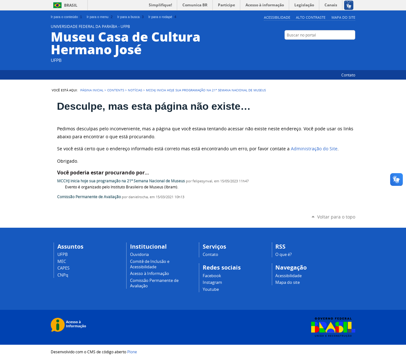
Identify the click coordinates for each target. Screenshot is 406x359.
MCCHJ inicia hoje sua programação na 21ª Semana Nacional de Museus (121, 181)
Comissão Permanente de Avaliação (89, 196)
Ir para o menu (100, 17)
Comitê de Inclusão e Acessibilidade (149, 264)
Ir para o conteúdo (67, 17)
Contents (115, 90)
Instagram (336, 47)
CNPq (62, 275)
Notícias (135, 90)
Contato (348, 74)
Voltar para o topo (336, 217)
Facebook (344, 47)
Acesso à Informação (149, 273)
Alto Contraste (310, 17)
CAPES (63, 268)
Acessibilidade (277, 17)
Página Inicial (91, 90)
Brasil (70, 5)
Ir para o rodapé (163, 17)
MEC (61, 261)
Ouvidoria (139, 254)
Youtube (211, 289)
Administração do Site (314, 149)
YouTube (352, 47)
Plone (132, 351)
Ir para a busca (131, 17)
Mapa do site (343, 17)
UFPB (62, 254)
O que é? (283, 254)
